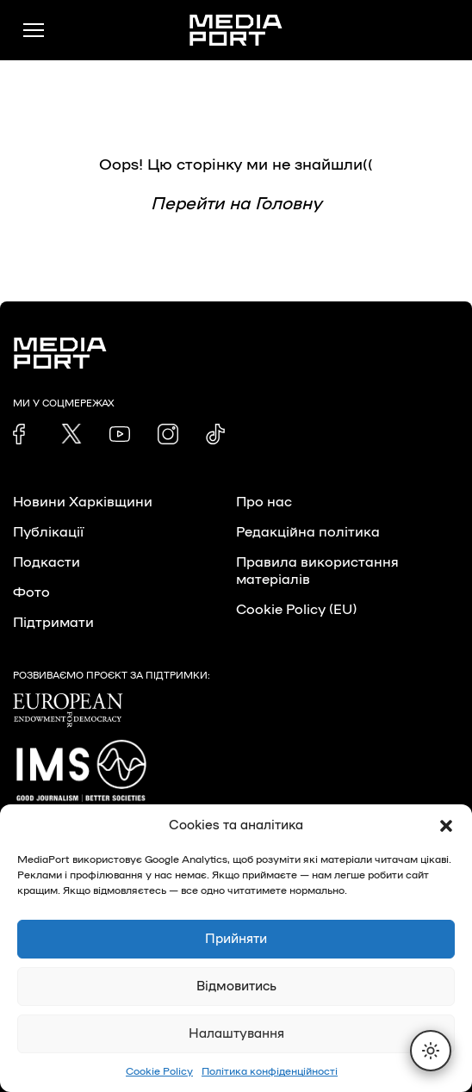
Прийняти (236, 939)
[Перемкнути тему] (430, 1050)
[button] (446, 826)
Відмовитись (236, 986)
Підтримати (53, 623)
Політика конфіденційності (270, 1071)
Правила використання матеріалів (317, 570)
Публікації (48, 532)
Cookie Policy (159, 1071)
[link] (23, 434)
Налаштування (236, 1033)
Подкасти (46, 562)
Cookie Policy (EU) (296, 610)
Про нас (264, 502)
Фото (31, 592)
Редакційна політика (308, 532)
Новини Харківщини (82, 502)
